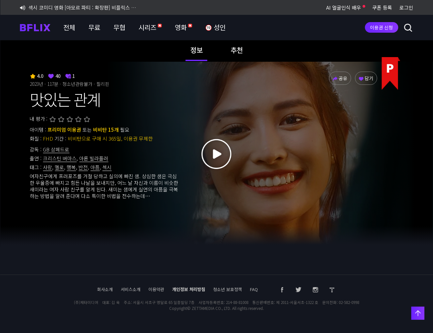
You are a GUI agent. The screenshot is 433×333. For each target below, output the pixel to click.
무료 (94, 27)
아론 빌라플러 (93, 158)
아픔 (95, 167)
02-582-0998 (349, 302)
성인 (215, 27)
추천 (237, 50)
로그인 (406, 7)
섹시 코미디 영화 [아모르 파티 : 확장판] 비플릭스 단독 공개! (79, 7)
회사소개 (105, 289)
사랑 (47, 167)
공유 (339, 78)
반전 (83, 167)
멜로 (59, 167)
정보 (196, 50)
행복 (71, 167)
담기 (365, 78)
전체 (69, 27)
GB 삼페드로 (56, 149)
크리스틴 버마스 (60, 158)
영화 (183, 27)
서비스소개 (130, 289)
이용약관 (156, 289)
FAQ (254, 289)
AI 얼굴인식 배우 (345, 7)
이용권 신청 (381, 27)
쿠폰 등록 (382, 7)
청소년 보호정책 (227, 289)
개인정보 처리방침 (188, 289)
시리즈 (150, 27)
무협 (119, 27)
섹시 (106, 167)
